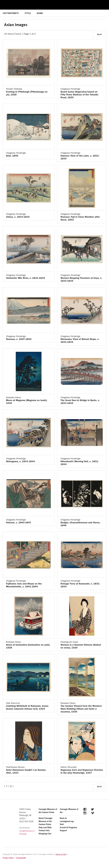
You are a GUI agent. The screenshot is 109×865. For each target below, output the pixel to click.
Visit (62, 824)
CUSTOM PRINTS (11, 13)
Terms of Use (60, 854)
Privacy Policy (8, 858)
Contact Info (44, 830)
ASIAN (40, 13)
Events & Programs (68, 827)
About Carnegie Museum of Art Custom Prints (45, 821)
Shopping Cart (45, 834)
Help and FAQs (45, 827)
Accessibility (21, 858)
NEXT (99, 34)
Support (63, 830)
